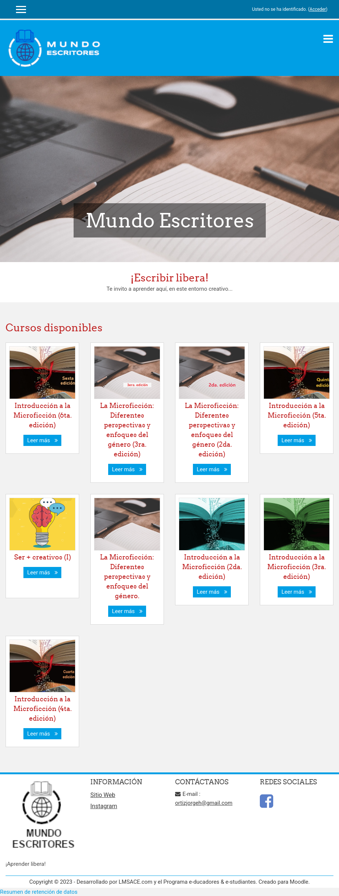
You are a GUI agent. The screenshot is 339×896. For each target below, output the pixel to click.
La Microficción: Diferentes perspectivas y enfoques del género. (127, 576)
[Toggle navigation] (328, 38)
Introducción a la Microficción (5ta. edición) (297, 415)
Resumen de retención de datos (38, 892)
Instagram (103, 806)
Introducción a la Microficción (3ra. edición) (296, 567)
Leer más (42, 440)
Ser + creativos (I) (42, 557)
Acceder (318, 9)
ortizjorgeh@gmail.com (203, 803)
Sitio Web (102, 794)
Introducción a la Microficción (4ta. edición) (42, 709)
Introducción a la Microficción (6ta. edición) (42, 415)
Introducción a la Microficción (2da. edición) (212, 567)
